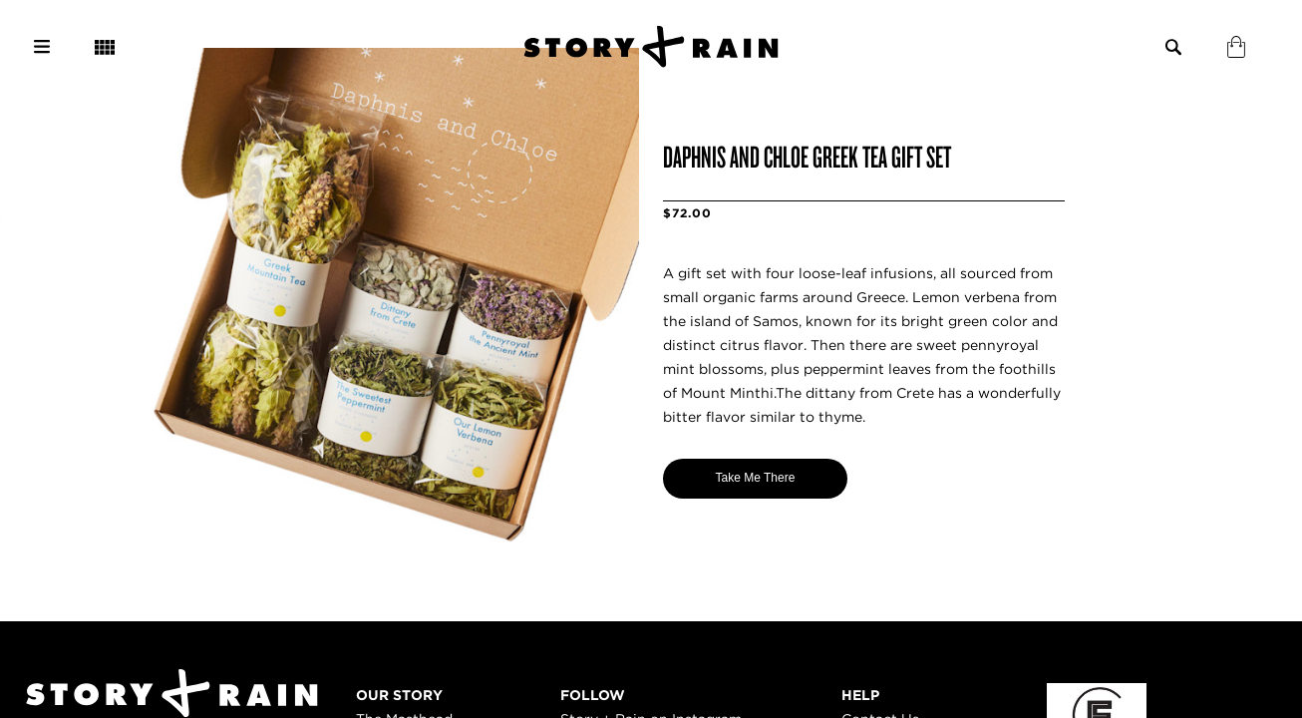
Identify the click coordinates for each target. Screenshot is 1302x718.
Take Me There (756, 478)
